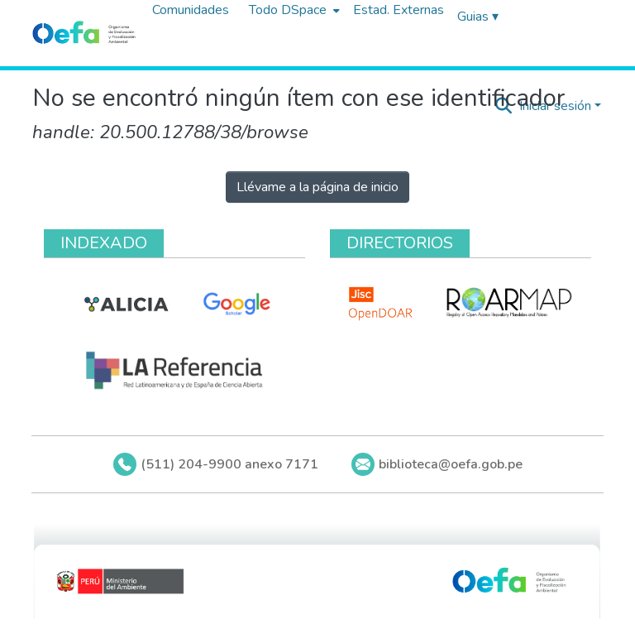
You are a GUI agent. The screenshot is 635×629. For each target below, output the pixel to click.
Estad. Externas (398, 10)
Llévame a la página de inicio (317, 187)
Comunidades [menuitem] (190, 10)
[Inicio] (84, 33)
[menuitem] (293, 10)
